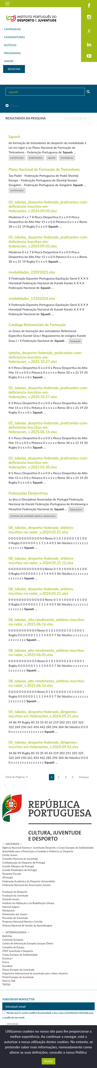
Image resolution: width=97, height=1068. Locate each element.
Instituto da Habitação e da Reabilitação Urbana (28, 903)
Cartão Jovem (9, 855)
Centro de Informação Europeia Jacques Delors (27, 943)
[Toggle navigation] (7, 3)
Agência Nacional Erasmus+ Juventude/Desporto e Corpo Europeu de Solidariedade (48, 847)
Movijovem (8, 910)
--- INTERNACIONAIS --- (16, 932)
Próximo (84, 777)
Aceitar (48, 1061)
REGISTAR (14, 69)
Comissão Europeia (12, 939)
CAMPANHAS (12, 29)
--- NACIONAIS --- (12, 843)
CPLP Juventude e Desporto (17, 951)
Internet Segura (10, 906)
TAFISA (6, 984)
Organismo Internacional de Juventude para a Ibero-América (35, 973)
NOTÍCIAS (10, 45)
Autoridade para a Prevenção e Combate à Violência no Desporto (37, 851)
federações (76, 509)
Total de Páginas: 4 (16, 777)
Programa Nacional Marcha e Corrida (22, 921)
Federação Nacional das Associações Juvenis (26, 885)
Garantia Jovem (10, 899)
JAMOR (8, 61)
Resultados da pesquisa (25, 118)
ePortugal (7, 877)
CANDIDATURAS (14, 37)
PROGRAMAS (12, 53)
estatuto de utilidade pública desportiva (33, 516)
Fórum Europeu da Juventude (18, 969)
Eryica (5, 962)
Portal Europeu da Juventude (18, 977)
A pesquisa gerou (78, 120)
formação (75, 341)
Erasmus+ (7, 958)
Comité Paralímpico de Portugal (19, 870)
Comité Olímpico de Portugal (18, 866)
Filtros (12, 105)
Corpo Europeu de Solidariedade (20, 954)
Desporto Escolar (11, 873)
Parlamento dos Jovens (14, 914)
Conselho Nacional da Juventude (20, 858)
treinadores (67, 158)
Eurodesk (7, 966)
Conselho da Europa (13, 947)
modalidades (36, 158)
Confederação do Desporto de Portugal (23, 862)
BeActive (7, 936)
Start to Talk (8, 980)
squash (51, 158)
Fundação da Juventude (15, 895)
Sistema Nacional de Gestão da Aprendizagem (27, 925)
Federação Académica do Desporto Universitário (28, 881)
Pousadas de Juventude (15, 917)
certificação (17, 158)
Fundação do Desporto (14, 891)
